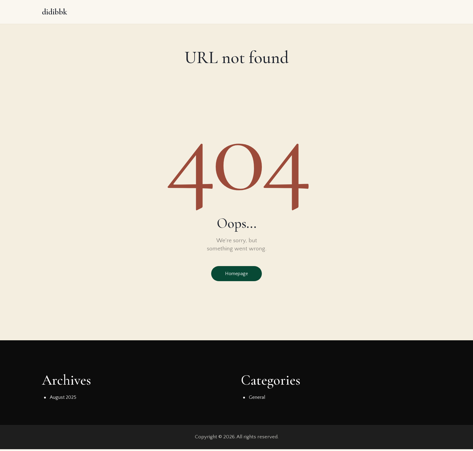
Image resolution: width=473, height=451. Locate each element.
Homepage (236, 275)
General (257, 399)
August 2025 (64, 399)
